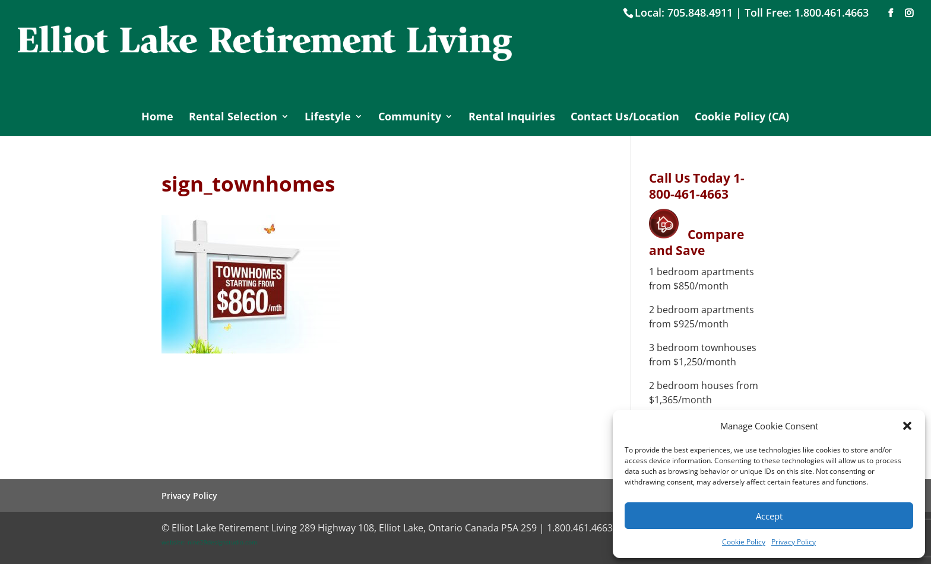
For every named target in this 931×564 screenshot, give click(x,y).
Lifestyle (328, 117)
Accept (769, 516)
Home (157, 117)
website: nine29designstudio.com (209, 542)
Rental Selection (233, 117)
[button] (907, 426)
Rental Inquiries (511, 117)
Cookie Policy (743, 542)
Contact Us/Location (625, 117)
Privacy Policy (793, 542)
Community (409, 117)
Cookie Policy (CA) (742, 117)
